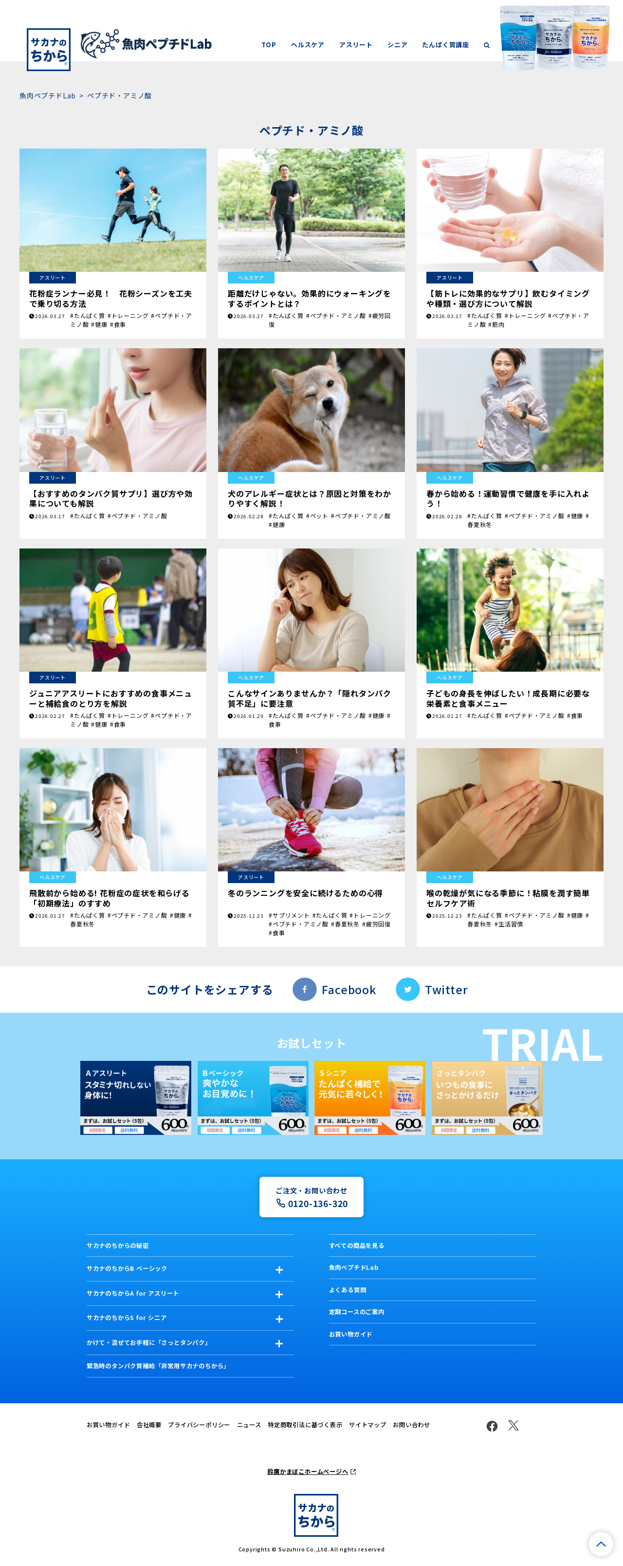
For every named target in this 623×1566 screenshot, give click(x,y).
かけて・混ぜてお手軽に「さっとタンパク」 (149, 1342)
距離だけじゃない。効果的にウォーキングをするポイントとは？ (309, 298)
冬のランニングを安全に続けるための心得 (305, 893)
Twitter (446, 989)
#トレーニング (128, 315)
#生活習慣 (509, 924)
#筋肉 (496, 324)
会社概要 (149, 1424)
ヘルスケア (308, 44)
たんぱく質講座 (445, 44)
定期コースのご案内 (357, 1311)
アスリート (356, 44)
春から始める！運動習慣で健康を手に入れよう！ (508, 498)
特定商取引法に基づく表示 (305, 1424)
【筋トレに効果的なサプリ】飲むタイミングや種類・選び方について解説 (508, 298)
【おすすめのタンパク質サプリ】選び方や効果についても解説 (111, 498)
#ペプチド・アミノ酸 (336, 315)
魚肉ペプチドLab (47, 95)
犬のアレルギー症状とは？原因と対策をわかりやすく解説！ (309, 498)
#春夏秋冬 (345, 924)
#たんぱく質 (87, 315)
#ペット (317, 515)
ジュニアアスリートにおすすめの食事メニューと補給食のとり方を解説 (110, 698)
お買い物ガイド (351, 1334)
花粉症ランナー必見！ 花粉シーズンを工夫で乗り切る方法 (110, 298)
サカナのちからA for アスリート (133, 1293)
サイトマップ (367, 1424)
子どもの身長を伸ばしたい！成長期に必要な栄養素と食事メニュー (508, 698)
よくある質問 (347, 1289)
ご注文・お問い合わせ (311, 1198)
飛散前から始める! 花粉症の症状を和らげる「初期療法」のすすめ (109, 897)
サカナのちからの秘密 (118, 1245)
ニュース (249, 1424)
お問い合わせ (411, 1424)
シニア (397, 44)
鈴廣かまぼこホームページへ (307, 1471)
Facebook (349, 989)
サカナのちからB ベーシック (127, 1268)
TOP (268, 44)
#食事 (118, 324)
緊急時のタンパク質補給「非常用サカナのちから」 (158, 1365)
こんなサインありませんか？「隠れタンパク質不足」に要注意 (309, 698)
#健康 (99, 324)
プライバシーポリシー (199, 1424)
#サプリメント (289, 915)
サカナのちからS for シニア (127, 1317)
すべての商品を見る (357, 1245)
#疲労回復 (376, 924)
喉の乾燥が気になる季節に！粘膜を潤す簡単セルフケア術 (508, 897)
